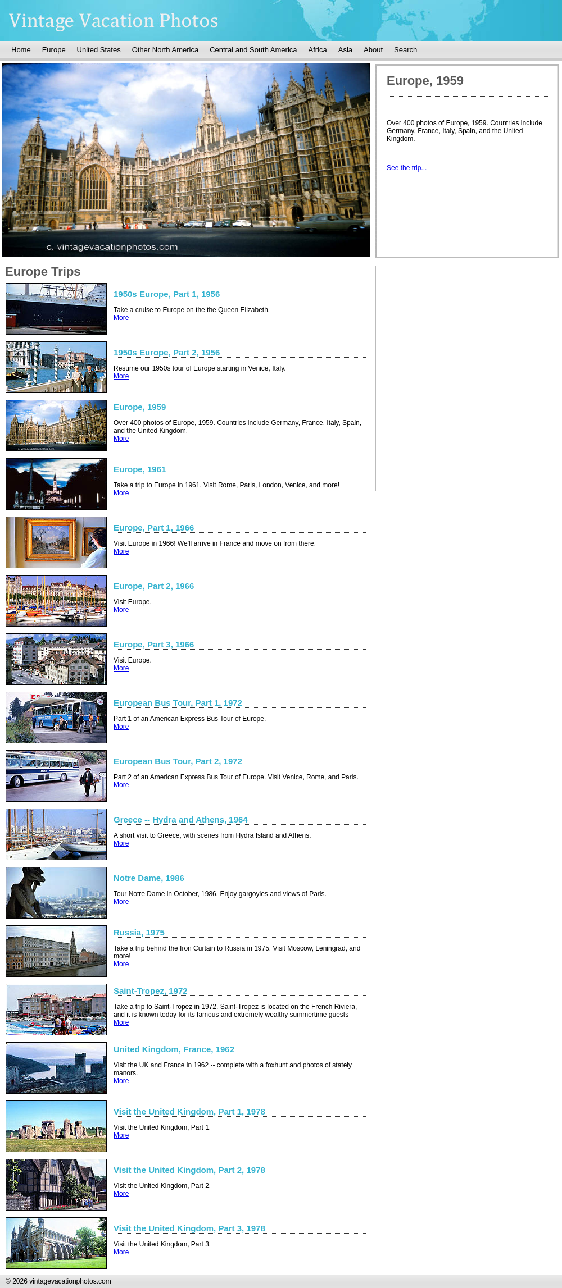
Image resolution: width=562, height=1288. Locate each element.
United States (99, 49)
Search (405, 49)
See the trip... (407, 168)
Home (21, 49)
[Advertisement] (471, 352)
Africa (318, 49)
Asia (345, 49)
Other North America (165, 49)
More (121, 318)
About (373, 49)
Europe (54, 49)
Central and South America (253, 49)
